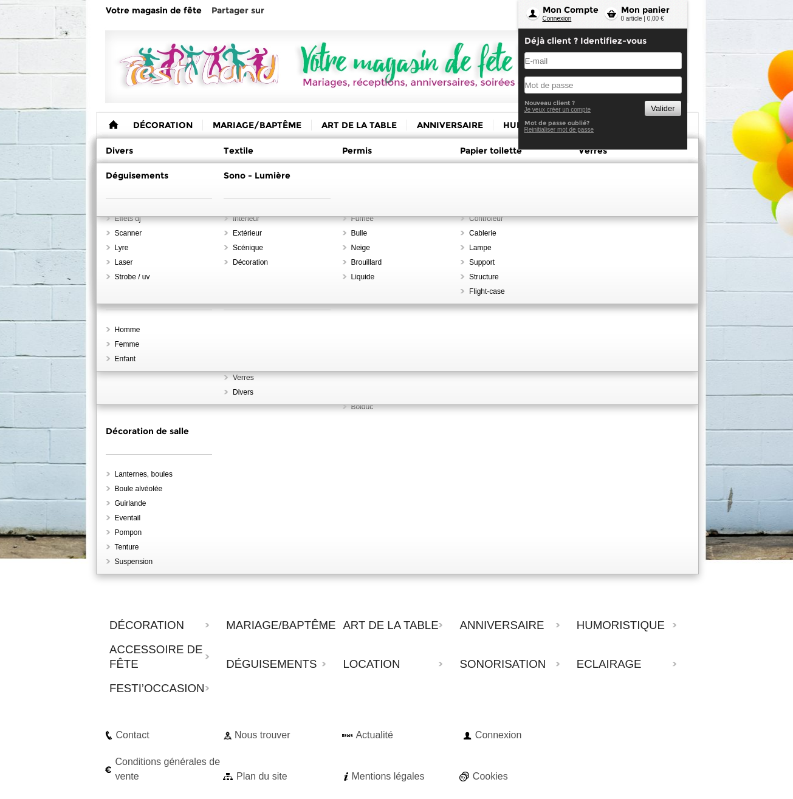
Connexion (557, 18)
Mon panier (645, 9)
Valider (663, 108)
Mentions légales (387, 776)
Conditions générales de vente (168, 768)
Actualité (374, 735)
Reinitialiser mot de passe (559, 129)
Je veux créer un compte (557, 109)
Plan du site (261, 776)
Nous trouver (262, 735)
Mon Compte (571, 9)
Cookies (490, 776)
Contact (132, 735)
